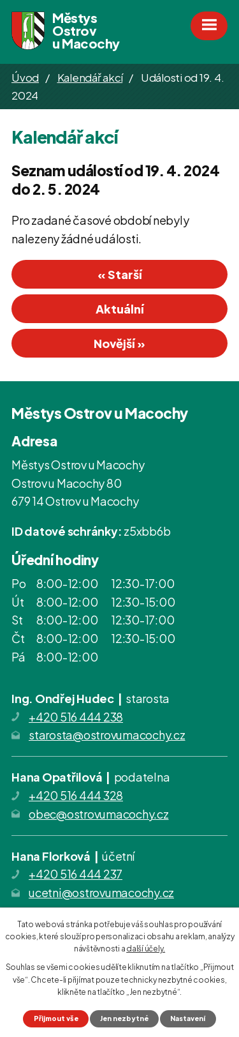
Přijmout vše (56, 1018)
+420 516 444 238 (76, 716)
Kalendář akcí (90, 77)
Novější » (119, 343)
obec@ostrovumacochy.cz (99, 813)
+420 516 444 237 (75, 874)
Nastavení (187, 1018)
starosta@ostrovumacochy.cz (107, 734)
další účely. (145, 948)
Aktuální (120, 308)
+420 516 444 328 (76, 795)
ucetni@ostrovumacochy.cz (101, 892)
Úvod (25, 77)
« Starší (120, 274)
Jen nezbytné (124, 1018)
